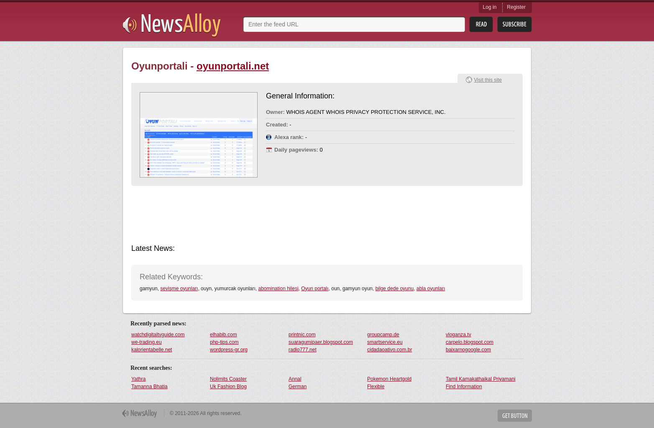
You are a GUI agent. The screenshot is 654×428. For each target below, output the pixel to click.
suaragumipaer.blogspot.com (321, 342)
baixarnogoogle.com (468, 350)
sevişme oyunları (179, 288)
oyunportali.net (233, 66)
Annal (295, 379)
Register (516, 7)
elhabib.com (223, 335)
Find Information (464, 386)
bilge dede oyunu (395, 288)
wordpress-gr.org (229, 350)
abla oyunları (430, 288)
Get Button (515, 416)
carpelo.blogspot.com (469, 342)
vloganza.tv (458, 335)
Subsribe (514, 24)
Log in (490, 7)
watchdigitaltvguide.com (157, 335)
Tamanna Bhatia (149, 386)
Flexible (375, 386)
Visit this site (488, 80)
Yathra (138, 379)
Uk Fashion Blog (228, 386)
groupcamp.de (383, 335)
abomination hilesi (278, 288)
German (298, 386)
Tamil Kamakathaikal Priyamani (481, 379)
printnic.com (302, 335)
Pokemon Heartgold (389, 379)
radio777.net (303, 350)
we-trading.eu (146, 342)
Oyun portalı (314, 288)
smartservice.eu (385, 342)
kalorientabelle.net (151, 350)
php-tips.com (224, 342)
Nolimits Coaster (228, 379)
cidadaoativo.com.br (389, 350)
